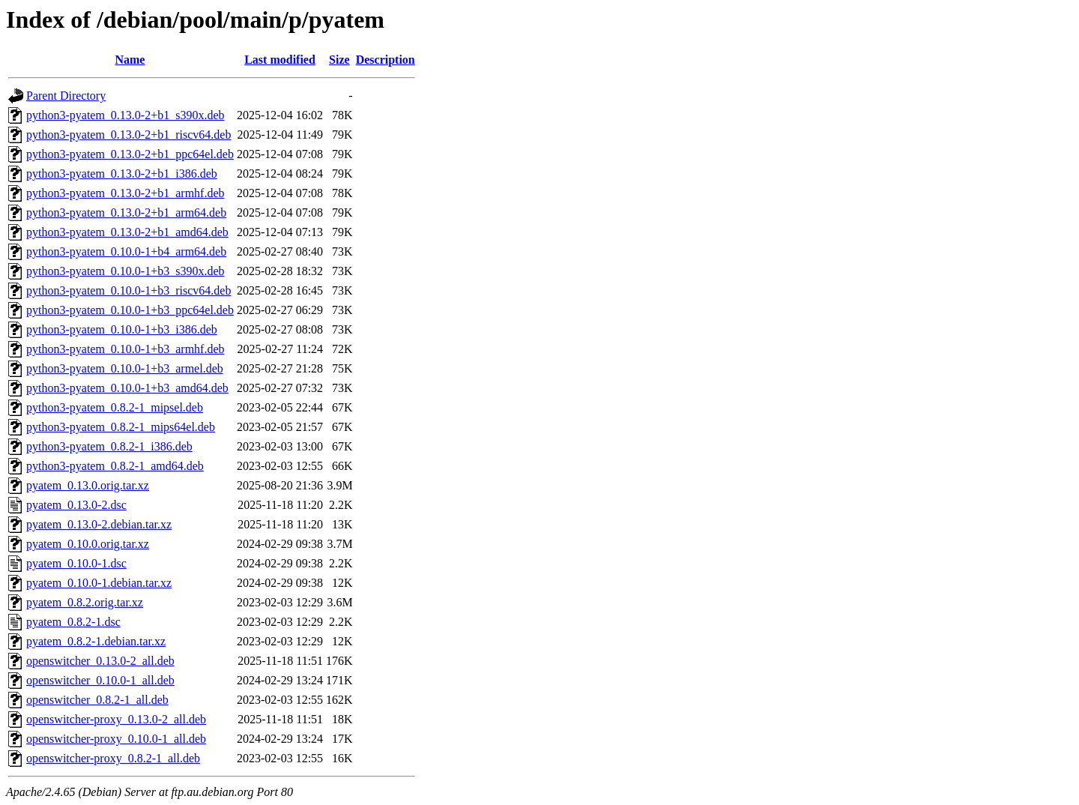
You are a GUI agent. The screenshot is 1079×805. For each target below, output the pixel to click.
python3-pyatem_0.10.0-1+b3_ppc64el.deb (130, 310)
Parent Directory (66, 95)
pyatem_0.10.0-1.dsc (76, 563)
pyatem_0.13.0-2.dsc (76, 504)
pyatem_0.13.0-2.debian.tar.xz (99, 524)
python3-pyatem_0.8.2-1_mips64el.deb (120, 426)
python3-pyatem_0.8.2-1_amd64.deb (115, 465)
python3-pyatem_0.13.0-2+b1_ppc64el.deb (130, 154)
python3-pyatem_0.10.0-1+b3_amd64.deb (127, 388)
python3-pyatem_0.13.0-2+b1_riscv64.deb (128, 134)
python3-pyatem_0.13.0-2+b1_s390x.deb (125, 115)
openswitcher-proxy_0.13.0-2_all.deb (116, 719)
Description (385, 59)
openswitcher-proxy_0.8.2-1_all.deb (113, 758)
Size (339, 59)
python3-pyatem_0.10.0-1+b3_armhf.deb (125, 349)
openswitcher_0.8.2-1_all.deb (97, 699)
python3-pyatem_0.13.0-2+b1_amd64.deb (127, 232)
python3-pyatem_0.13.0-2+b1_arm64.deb (126, 212)
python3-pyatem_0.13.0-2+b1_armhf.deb (125, 193)
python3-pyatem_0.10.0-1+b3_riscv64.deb (128, 290)
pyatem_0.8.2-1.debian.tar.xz (96, 641)
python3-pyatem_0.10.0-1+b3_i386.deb (121, 329)
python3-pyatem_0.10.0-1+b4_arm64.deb (126, 251)
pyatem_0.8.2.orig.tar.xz (84, 602)
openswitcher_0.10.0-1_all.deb (100, 680)
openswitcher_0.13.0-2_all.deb (100, 660)
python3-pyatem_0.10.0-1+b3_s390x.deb (125, 271)
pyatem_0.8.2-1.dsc (73, 621)
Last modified (279, 59)
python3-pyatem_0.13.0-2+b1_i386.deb (121, 173)
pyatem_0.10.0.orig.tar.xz (87, 543)
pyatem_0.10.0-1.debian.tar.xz (99, 582)
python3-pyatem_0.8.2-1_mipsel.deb (114, 407)
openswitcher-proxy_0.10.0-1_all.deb (116, 738)
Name (130, 59)
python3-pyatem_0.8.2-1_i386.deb (109, 446)
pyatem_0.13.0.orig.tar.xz (87, 485)
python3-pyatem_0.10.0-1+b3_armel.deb (124, 368)
